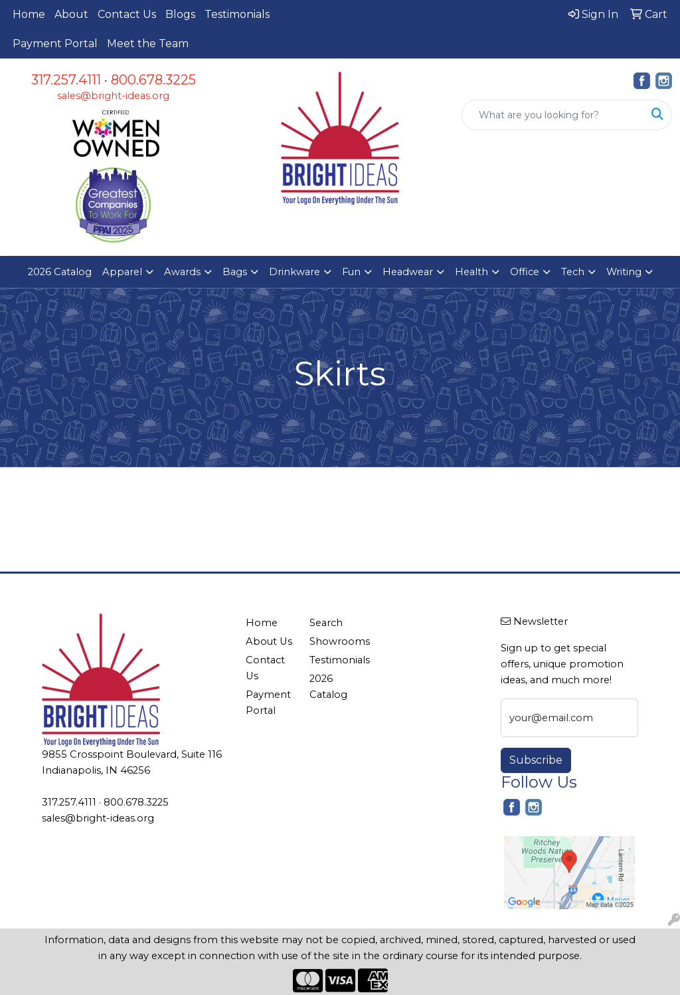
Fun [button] (351, 272)
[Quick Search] (553, 115)
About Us (269, 641)
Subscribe (535, 760)
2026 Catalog (60, 272)
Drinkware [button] (294, 272)
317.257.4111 (66, 80)
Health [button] (471, 272)
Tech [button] (572, 272)
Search (326, 623)
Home (29, 14)
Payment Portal (55, 43)
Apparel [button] (122, 272)
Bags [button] (234, 272)
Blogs (180, 14)
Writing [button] (623, 272)
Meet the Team (148, 43)
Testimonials (237, 14)
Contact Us (127, 14)
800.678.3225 (153, 80)
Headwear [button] (407, 272)
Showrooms (333, 641)
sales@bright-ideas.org (113, 96)
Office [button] (524, 272)
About (71, 14)
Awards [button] (182, 272)
